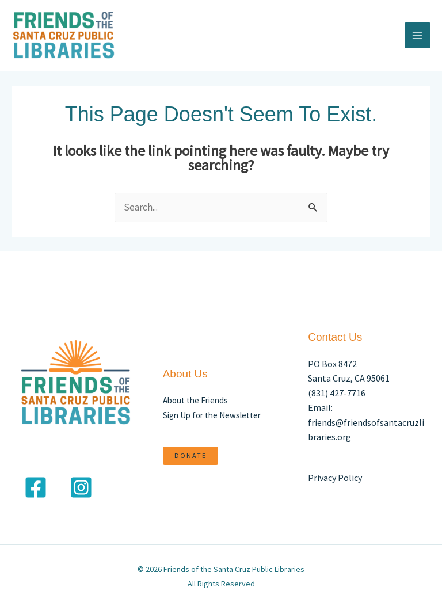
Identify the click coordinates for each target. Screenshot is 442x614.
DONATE (190, 455)
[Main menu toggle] (418, 35)
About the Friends (195, 400)
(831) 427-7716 (336, 393)
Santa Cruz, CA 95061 (349, 378)
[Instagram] (81, 487)
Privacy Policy (335, 477)
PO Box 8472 (332, 363)
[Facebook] (35, 487)
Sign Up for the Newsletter (212, 415)
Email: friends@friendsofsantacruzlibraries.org (366, 422)
